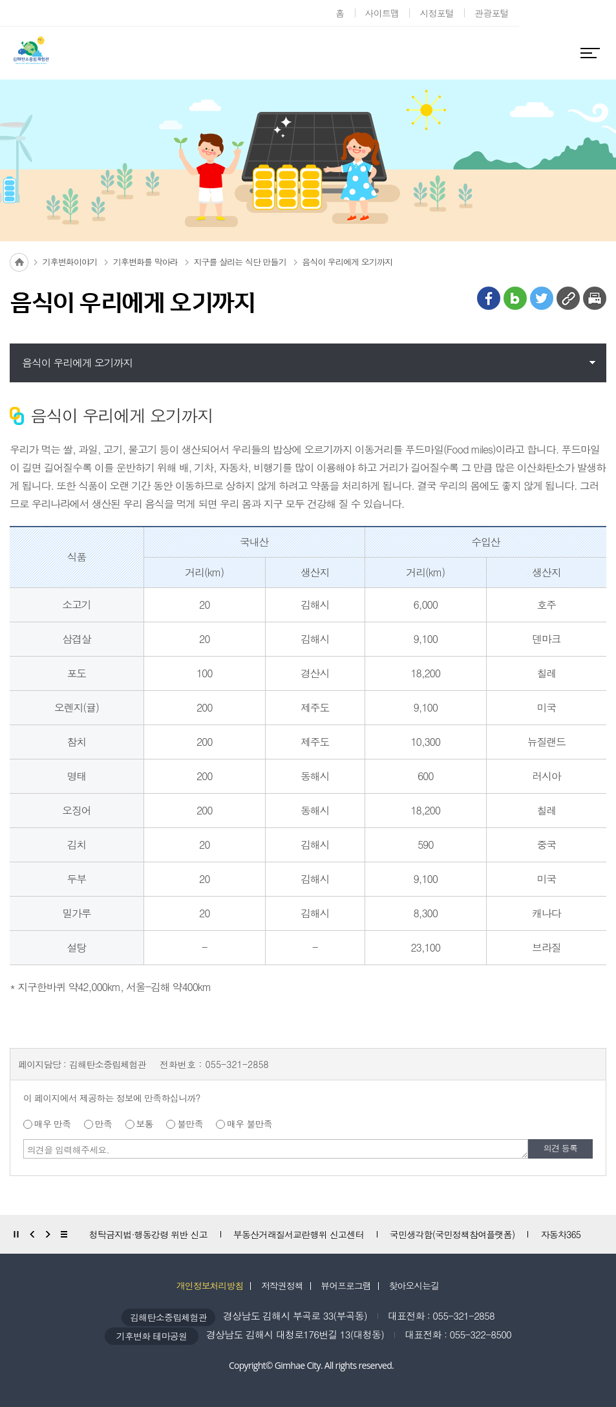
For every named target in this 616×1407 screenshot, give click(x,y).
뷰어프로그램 (346, 1285)
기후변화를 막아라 (145, 262)
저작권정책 (282, 1285)
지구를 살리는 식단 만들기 (239, 262)
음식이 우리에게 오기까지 (347, 262)
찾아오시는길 (414, 1285)
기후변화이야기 (70, 262)
